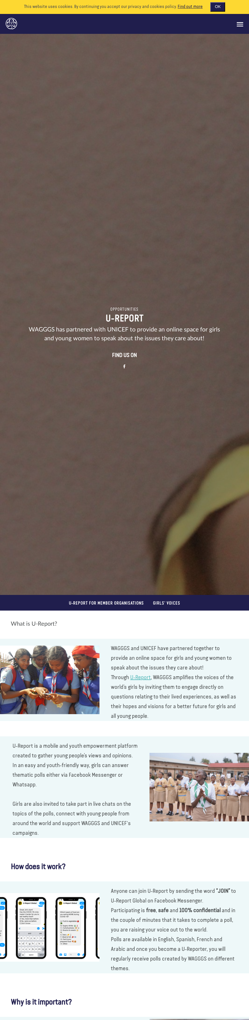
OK (218, 7)
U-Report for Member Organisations (106, 603)
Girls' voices (166, 603)
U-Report (140, 677)
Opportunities (124, 310)
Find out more (190, 7)
